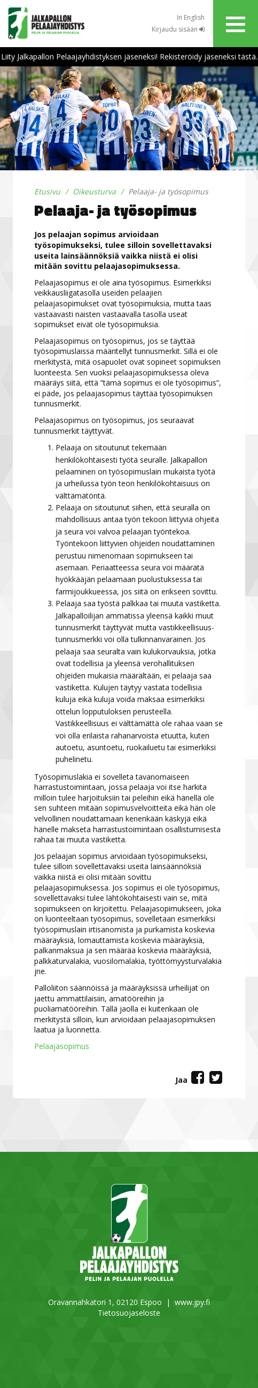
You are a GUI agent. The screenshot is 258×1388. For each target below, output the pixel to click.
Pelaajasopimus (61, 1046)
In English (191, 17)
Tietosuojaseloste (129, 1313)
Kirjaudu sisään (178, 29)
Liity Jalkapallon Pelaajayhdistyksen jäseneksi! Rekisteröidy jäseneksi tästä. (129, 56)
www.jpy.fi (192, 1302)
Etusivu (47, 191)
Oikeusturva (94, 191)
